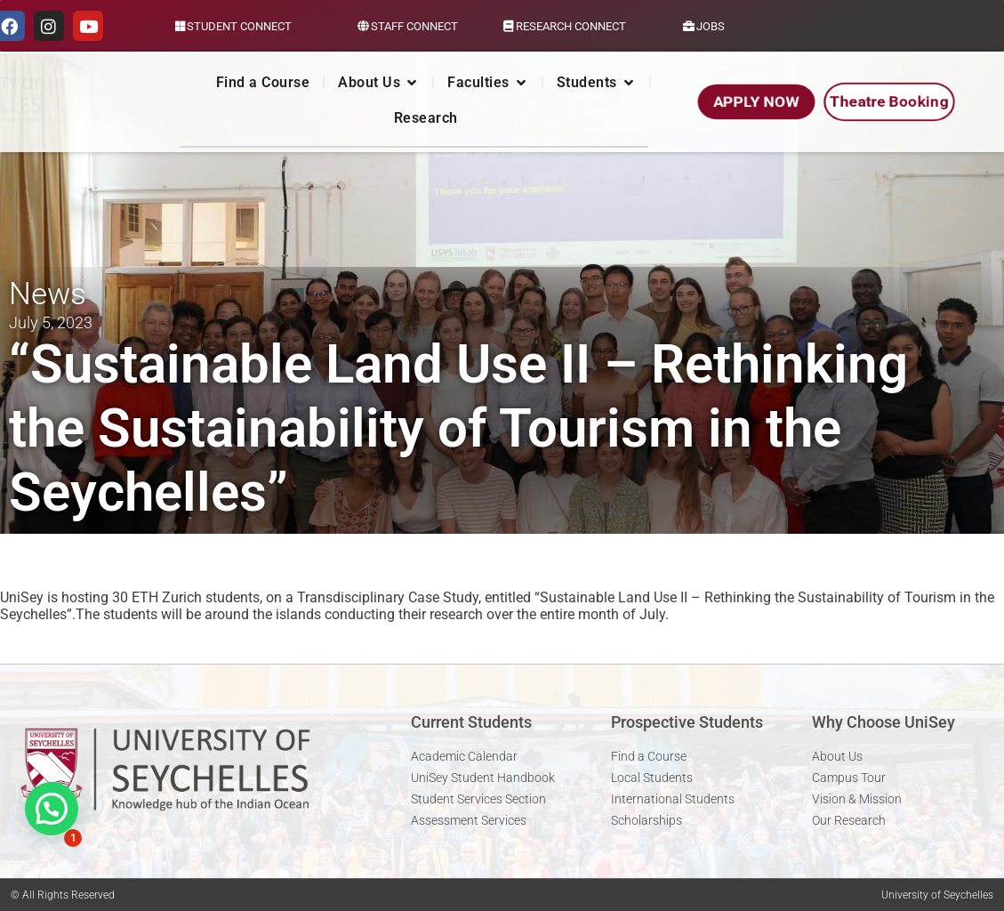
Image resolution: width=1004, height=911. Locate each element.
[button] (51, 808)
